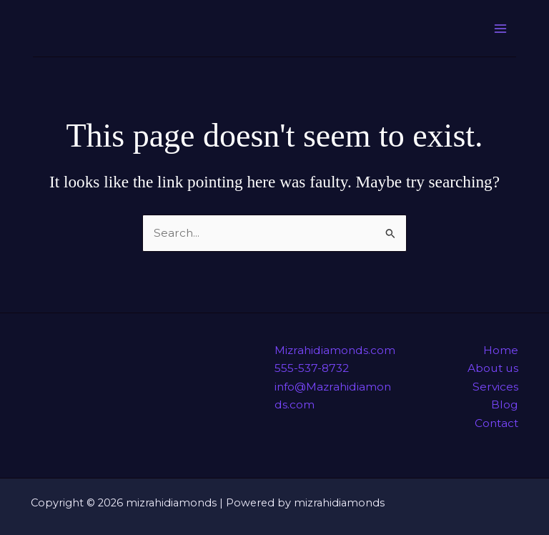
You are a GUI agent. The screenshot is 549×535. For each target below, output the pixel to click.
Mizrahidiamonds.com (334, 350)
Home (500, 350)
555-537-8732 (311, 368)
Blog (504, 404)
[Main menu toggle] (500, 28)
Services (495, 386)
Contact (496, 423)
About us (493, 368)
